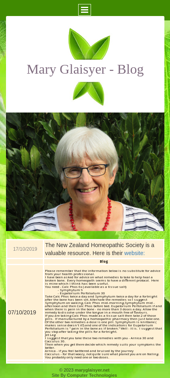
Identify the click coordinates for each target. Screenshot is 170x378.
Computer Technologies (92, 375)
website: (134, 253)
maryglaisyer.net (92, 370)
